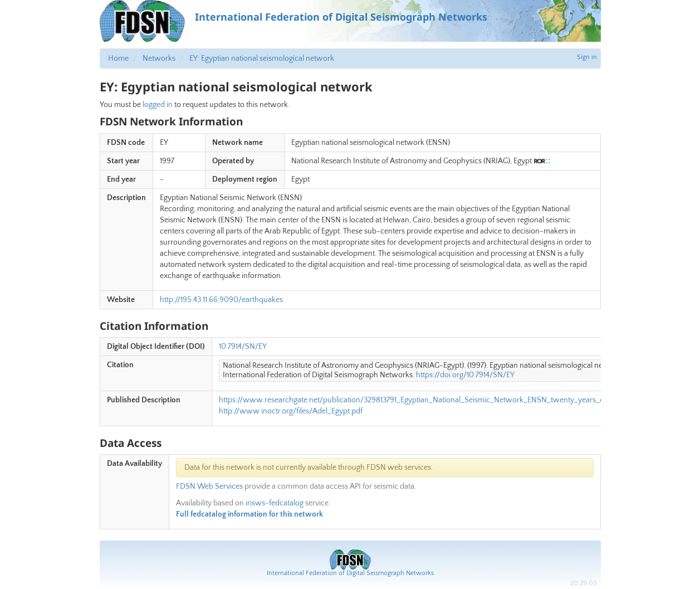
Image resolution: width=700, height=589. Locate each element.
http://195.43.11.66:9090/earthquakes (221, 299)
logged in (158, 104)
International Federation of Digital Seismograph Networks (350, 573)
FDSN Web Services (209, 486)
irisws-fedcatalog (275, 503)
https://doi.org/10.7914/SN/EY (465, 375)
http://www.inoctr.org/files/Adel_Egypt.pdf (291, 411)
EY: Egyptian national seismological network (261, 58)
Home (118, 58)
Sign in (587, 57)
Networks (159, 58)
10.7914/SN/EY (243, 346)
